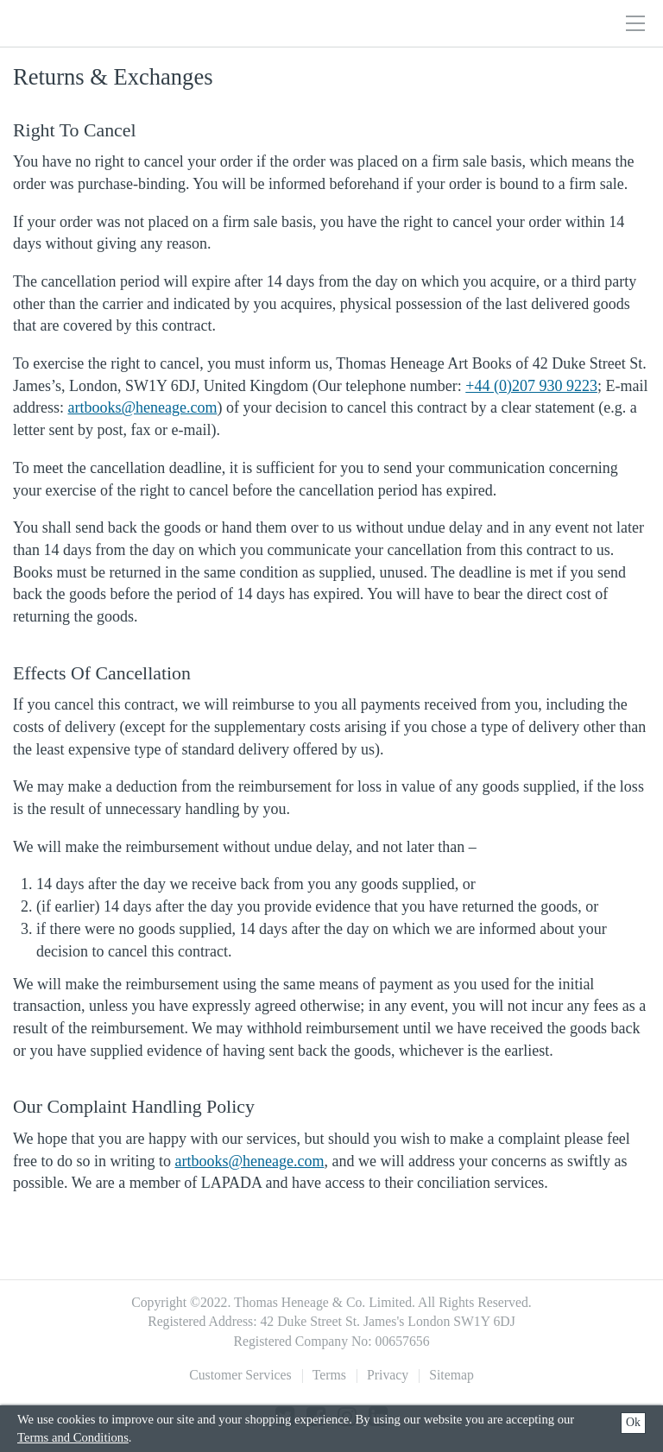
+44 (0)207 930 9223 (531, 386)
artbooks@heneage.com (142, 407)
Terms (329, 1374)
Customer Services (240, 1374)
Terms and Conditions (73, 1437)
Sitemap (451, 1374)
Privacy (387, 1374)
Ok (633, 1422)
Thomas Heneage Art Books (124, 23)
